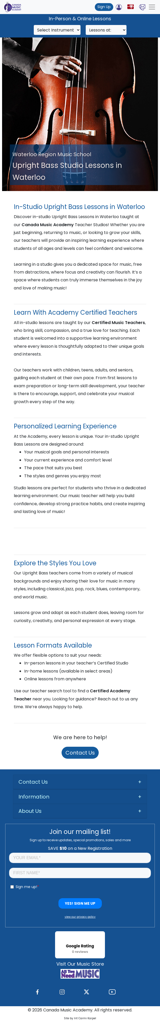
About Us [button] (30, 811)
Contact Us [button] (33, 782)
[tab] (80, 782)
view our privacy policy (80, 917)
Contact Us (80, 752)
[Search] (57, 30)
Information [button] (33, 796)
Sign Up (104, 6)
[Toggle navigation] (152, 7)
